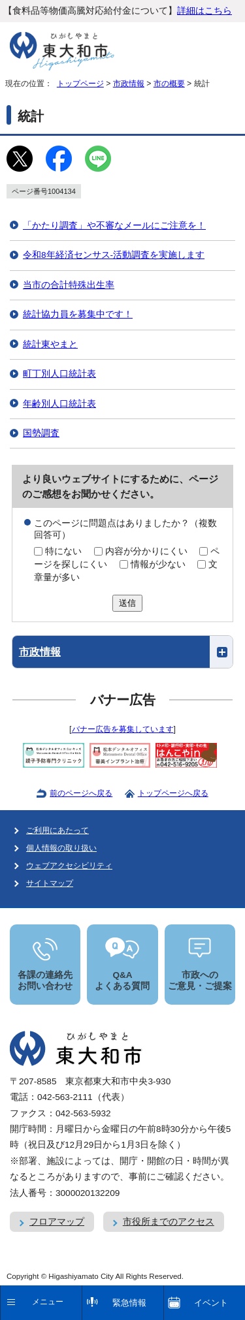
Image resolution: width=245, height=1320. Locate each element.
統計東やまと (50, 344)
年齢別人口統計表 (59, 404)
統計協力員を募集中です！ (78, 314)
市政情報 (128, 83)
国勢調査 (41, 433)
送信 (127, 603)
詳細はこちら (204, 11)
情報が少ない (158, 564)
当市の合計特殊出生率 (68, 285)
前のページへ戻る (81, 793)
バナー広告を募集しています (123, 729)
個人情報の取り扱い (61, 848)
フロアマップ (56, 1222)
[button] (122, 652)
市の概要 (169, 83)
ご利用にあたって (57, 830)
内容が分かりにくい (146, 551)
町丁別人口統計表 (59, 374)
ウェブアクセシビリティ (69, 865)
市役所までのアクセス (168, 1222)
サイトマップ (49, 883)
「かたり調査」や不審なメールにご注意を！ (114, 225)
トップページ (80, 83)
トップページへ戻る (173, 793)
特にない (63, 551)
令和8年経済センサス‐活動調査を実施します (113, 255)
